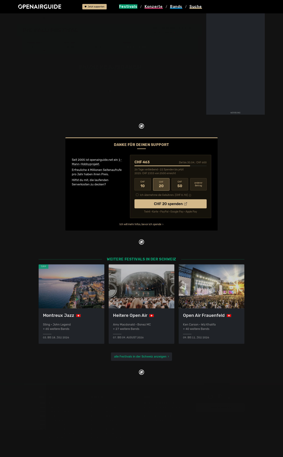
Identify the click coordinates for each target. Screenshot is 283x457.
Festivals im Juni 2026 (54, 424)
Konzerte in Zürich (103, 407)
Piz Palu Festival (75, 18)
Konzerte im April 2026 (106, 420)
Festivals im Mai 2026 (53, 420)
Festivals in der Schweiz (55, 407)
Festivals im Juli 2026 (53, 428)
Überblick (72, 47)
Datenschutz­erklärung (159, 415)
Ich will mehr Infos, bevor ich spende (140, 224)
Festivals (41, 18)
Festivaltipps (47, 402)
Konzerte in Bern (102, 411)
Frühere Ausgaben (136, 47)
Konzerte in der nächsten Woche (113, 415)
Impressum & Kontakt (158, 420)
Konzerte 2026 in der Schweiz (111, 433)
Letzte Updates (95, 47)
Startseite (24, 18)
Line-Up (34, 47)
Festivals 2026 (48, 415)
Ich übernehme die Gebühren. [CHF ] (164, 195)
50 (180, 184)
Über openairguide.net (159, 402)
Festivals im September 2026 (58, 433)
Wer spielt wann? (40, 50)
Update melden (220, 407)
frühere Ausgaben (102, 18)
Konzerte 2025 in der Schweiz (111, 428)
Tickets (70, 50)
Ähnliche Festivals (98, 50)
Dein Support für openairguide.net (167, 407)
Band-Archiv (133, 50)
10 (143, 184)
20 (161, 184)
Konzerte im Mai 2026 (106, 424)
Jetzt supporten (94, 7)
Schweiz (56, 18)
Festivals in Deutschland (55, 411)
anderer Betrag (198, 184)
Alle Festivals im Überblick (56, 437)
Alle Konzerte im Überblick (109, 437)
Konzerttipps (99, 402)
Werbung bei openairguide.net (164, 411)
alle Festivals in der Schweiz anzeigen (140, 356)
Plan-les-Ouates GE (162, 32)
